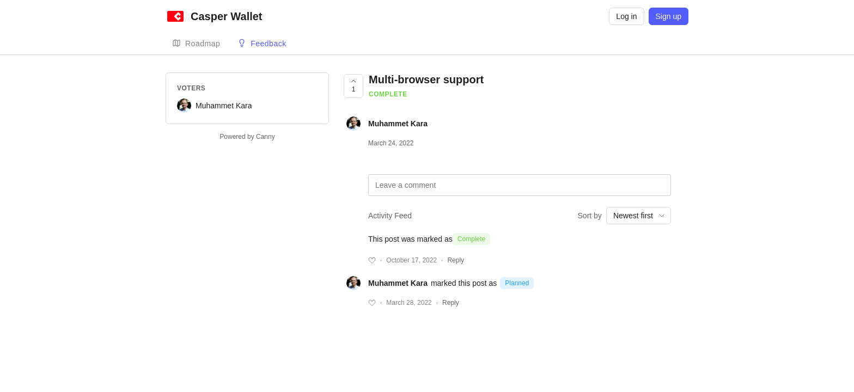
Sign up (668, 16)
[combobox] (638, 215)
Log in (626, 16)
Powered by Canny (246, 136)
